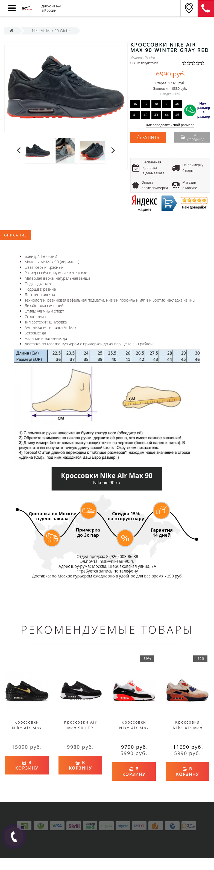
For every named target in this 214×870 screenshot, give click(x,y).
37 (146, 104)
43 (156, 114)
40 (177, 104)
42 (146, 114)
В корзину (192, 137)
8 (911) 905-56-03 (206, 8)
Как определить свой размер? (170, 125)
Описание (15, 235)
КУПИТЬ (150, 137)
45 (177, 114)
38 (156, 104)
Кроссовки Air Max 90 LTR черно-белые (80, 727)
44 (167, 114)
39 (167, 104)
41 (135, 114)
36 (135, 104)
